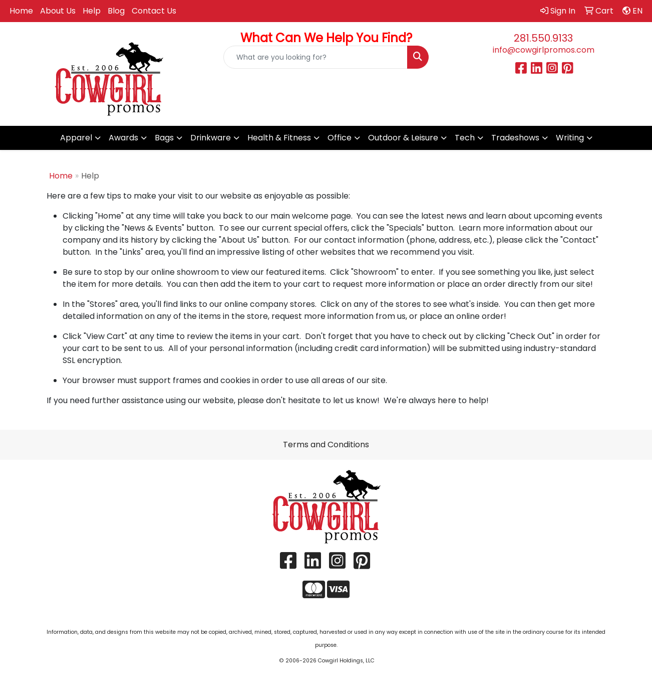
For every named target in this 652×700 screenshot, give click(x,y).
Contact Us (154, 11)
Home (21, 11)
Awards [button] (123, 137)
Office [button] (340, 137)
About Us (58, 11)
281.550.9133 (543, 38)
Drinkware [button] (210, 137)
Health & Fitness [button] (279, 137)
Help (92, 11)
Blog (116, 11)
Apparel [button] (76, 137)
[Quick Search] (315, 57)
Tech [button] (465, 137)
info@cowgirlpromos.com (543, 50)
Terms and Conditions (326, 444)
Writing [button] (570, 137)
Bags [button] (164, 137)
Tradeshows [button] (515, 137)
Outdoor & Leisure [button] (403, 137)
